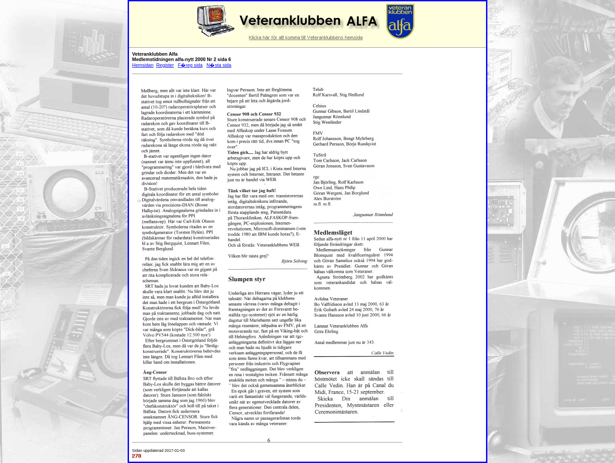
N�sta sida (219, 65)
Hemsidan (143, 65)
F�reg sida (190, 65)
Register (165, 65)
